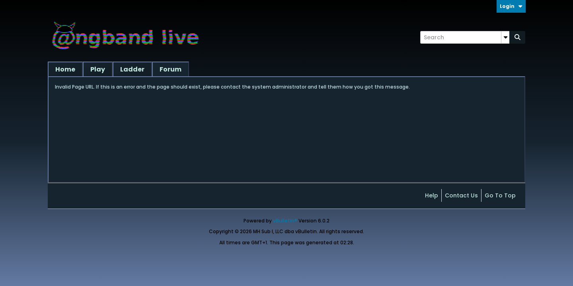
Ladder (132, 69)
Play (97, 69)
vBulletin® (285, 220)
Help (431, 195)
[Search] (464, 37)
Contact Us (461, 195)
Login (511, 6)
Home (65, 69)
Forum (170, 69)
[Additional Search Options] (505, 37)
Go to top (500, 195)
